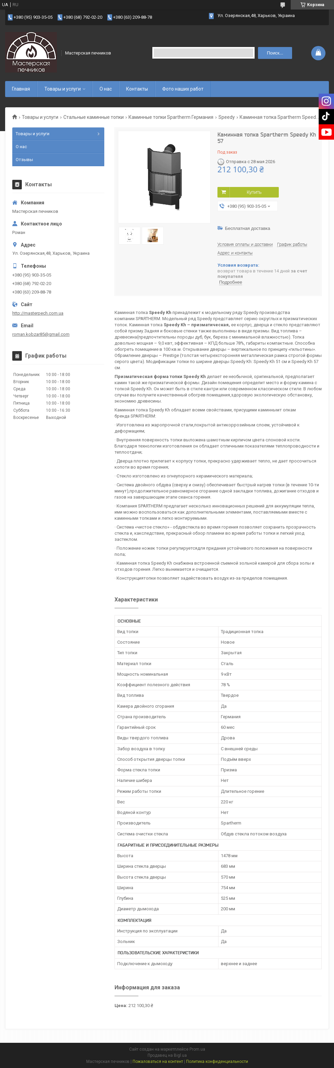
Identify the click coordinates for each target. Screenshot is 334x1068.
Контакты (137, 89)
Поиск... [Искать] (275, 53)
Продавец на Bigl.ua (167, 1055)
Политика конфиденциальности (217, 1061)
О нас (106, 89)
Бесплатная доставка (247, 228)
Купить (254, 192)
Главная (21, 89)
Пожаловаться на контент (158, 1061)
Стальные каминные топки (93, 117)
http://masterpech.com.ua (37, 313)
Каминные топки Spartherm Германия (170, 117)
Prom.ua (197, 1049)
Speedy (226, 117)
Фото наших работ (182, 89)
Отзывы (24, 159)
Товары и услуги (62, 89)
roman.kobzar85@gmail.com (41, 334)
